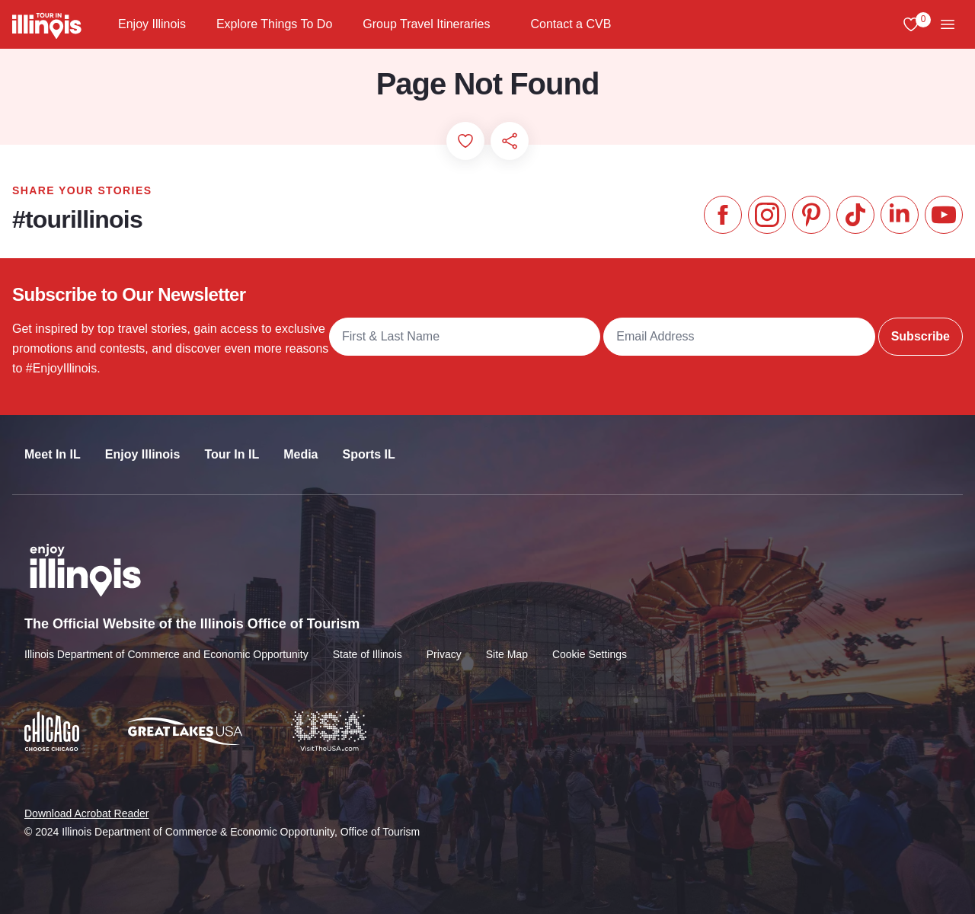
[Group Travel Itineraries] (503, 24)
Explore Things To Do (274, 24)
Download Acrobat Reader (86, 813)
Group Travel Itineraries (426, 24)
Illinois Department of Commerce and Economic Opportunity (166, 654)
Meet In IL (52, 454)
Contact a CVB (571, 24)
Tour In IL (231, 454)
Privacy (444, 654)
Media (300, 454)
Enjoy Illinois (152, 24)
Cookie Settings (589, 654)
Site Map (507, 654)
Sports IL (369, 454)
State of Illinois (367, 654)
